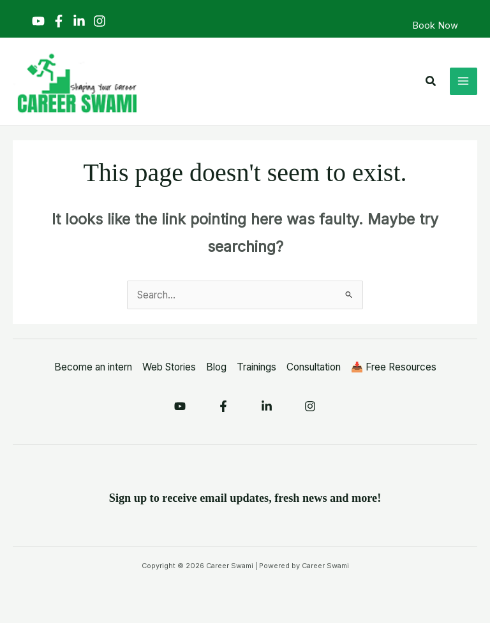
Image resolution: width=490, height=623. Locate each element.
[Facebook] (58, 21)
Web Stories (169, 367)
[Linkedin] (79, 21)
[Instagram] (99, 21)
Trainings (256, 367)
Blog (216, 367)
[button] (431, 81)
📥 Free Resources (393, 367)
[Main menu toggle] (463, 81)
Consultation (313, 367)
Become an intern (93, 367)
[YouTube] (38, 21)
